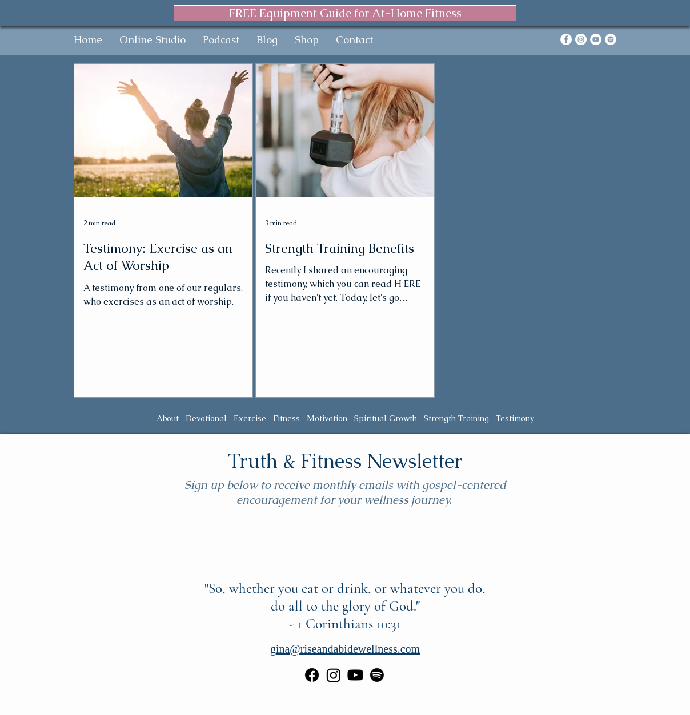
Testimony (515, 418)
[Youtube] (355, 675)
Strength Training (456, 418)
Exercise (250, 418)
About (168, 418)
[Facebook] (566, 39)
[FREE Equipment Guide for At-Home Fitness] (345, 13)
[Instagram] (581, 39)
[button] (152, 40)
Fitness (286, 418)
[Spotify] (610, 39)
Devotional (206, 418)
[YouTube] (595, 39)
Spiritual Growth (385, 418)
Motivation (327, 418)
